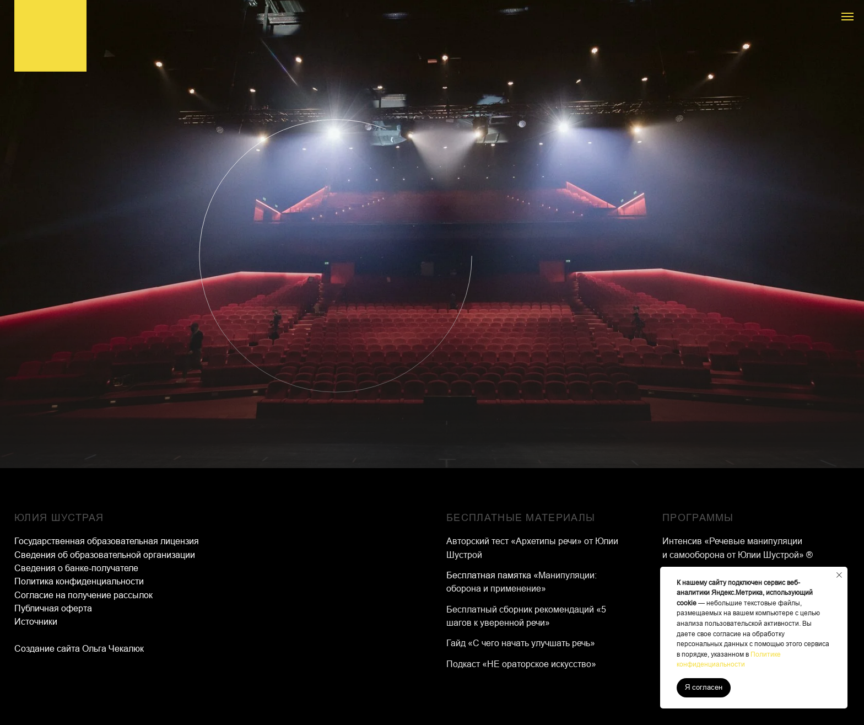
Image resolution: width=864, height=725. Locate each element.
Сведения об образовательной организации (104, 555)
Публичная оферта (53, 608)
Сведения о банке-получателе (76, 568)
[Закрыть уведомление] (839, 575)
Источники (35, 621)
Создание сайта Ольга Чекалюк (79, 648)
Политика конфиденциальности (79, 581)
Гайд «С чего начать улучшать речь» (520, 643)
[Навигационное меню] (847, 16)
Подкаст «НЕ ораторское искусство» (521, 664)
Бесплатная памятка (489, 575)
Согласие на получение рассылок (83, 595)
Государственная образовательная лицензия (106, 541)
